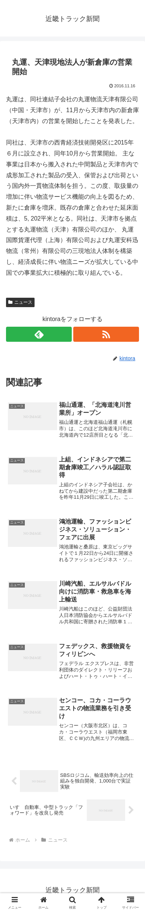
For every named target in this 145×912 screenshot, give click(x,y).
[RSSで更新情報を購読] (106, 334)
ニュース (20, 302)
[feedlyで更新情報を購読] (39, 334)
